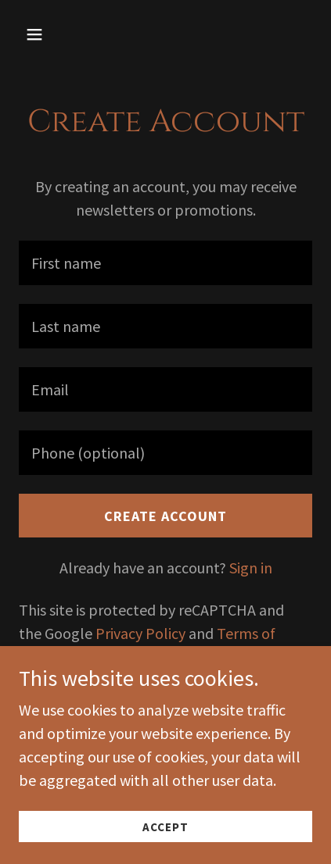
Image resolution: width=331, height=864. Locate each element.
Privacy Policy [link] (140, 633)
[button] (52, 34)
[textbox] (165, 263)
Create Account (165, 516)
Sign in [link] (250, 567)
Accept (165, 826)
